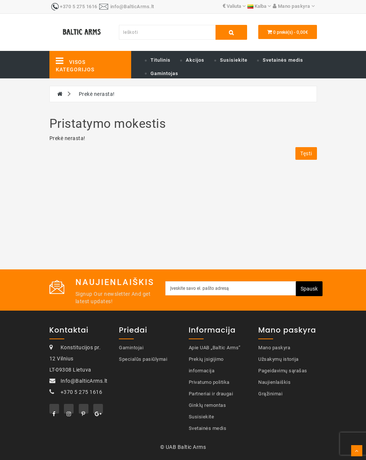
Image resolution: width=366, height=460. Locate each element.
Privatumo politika (209, 382)
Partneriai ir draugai (211, 393)
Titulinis (160, 60)
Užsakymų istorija (278, 359)
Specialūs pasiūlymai (143, 359)
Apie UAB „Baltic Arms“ (215, 347)
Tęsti (306, 153)
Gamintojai (131, 347)
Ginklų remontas (207, 405)
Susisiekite (233, 60)
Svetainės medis (283, 60)
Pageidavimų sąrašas (282, 370)
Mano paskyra (274, 347)
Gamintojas (164, 73)
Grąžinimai (270, 393)
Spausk (309, 289)
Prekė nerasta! (97, 94)
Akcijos (195, 60)
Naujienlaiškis (274, 382)
